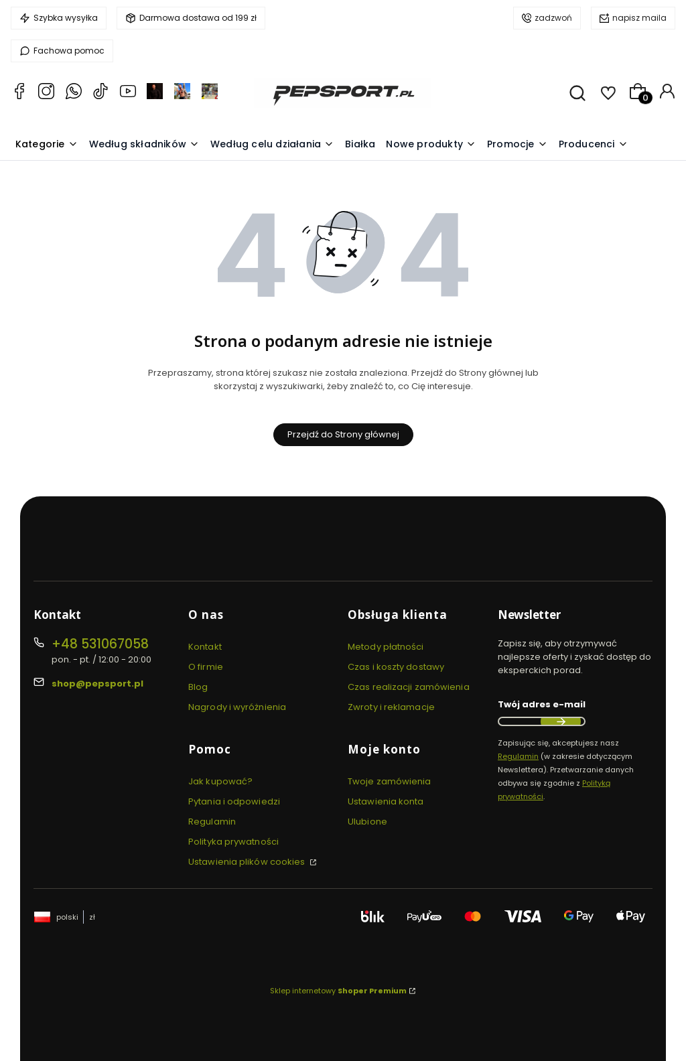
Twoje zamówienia (389, 781)
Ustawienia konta (386, 801)
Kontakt (205, 646)
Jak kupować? (220, 781)
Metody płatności (386, 646)
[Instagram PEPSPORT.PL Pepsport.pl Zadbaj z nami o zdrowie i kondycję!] (46, 93)
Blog (198, 687)
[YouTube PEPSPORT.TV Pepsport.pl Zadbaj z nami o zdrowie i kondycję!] (128, 93)
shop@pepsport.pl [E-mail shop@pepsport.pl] (97, 683)
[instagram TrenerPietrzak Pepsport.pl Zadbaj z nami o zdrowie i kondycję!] (182, 93)
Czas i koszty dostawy (396, 666)
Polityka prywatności (233, 841)
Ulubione (367, 821)
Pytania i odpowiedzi (234, 801)
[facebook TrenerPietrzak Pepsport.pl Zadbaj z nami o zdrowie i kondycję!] (210, 93)
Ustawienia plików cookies (247, 861)
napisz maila (639, 17)
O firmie (205, 666)
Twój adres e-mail (542, 704)
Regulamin (212, 821)
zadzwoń (553, 17)
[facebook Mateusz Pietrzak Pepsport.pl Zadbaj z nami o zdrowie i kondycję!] (155, 93)
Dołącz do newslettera (561, 721)
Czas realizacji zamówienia (409, 687)
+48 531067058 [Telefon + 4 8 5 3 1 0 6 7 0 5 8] (100, 644)
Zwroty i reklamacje (391, 707)
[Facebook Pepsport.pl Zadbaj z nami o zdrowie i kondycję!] (19, 93)
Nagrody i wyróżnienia (237, 707)
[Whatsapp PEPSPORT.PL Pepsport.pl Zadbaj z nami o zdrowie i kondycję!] (74, 93)
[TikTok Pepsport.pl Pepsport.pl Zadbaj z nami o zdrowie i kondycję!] (100, 93)
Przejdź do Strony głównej (343, 434)
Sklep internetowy (338, 990)
